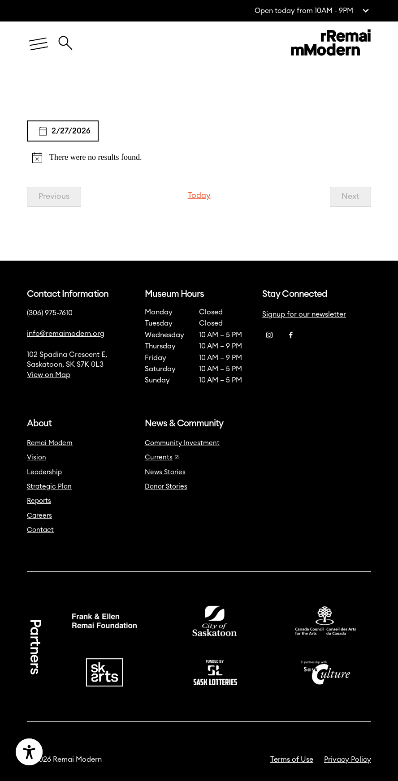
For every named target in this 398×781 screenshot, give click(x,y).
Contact (40, 530)
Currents (162, 457)
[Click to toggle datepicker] (63, 131)
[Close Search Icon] (65, 38)
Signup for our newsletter (304, 314)
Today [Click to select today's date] (199, 195)
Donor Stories (166, 486)
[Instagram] (269, 335)
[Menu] (38, 44)
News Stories (165, 472)
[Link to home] (330, 44)
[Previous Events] (54, 196)
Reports (39, 501)
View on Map (48, 374)
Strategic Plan (49, 486)
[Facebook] (291, 335)
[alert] (199, 157)
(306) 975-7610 (50, 313)
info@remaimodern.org (65, 333)
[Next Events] (350, 196)
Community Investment (182, 443)
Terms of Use (291, 759)
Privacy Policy (347, 759)
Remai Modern (50, 443)
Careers (39, 515)
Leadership (44, 472)
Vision (36, 457)
